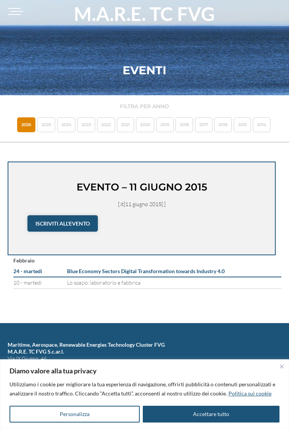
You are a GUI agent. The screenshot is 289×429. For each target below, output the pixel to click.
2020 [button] (145, 124)
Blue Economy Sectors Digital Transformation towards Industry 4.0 (146, 271)
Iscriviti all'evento (62, 223)
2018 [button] (184, 124)
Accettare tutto (211, 414)
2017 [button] (203, 124)
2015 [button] (242, 124)
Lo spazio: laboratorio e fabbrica (104, 282)
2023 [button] (86, 124)
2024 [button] (66, 124)
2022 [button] (106, 124)
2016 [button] (223, 124)
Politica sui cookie (249, 393)
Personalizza (74, 414)
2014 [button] (261, 124)
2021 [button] (125, 124)
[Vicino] (282, 366)
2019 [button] (164, 124)
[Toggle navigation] (14, 11)
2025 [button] (46, 124)
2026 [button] (26, 124)
